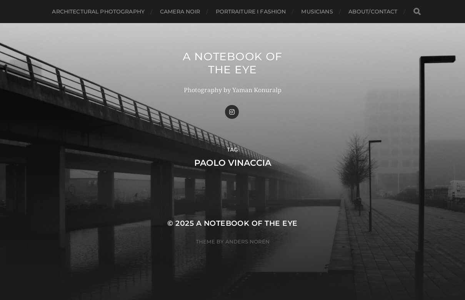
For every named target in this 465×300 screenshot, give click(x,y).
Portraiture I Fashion (251, 11)
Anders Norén (247, 241)
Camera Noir (180, 11)
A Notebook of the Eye (232, 63)
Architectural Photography (98, 11)
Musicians (317, 11)
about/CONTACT (373, 11)
